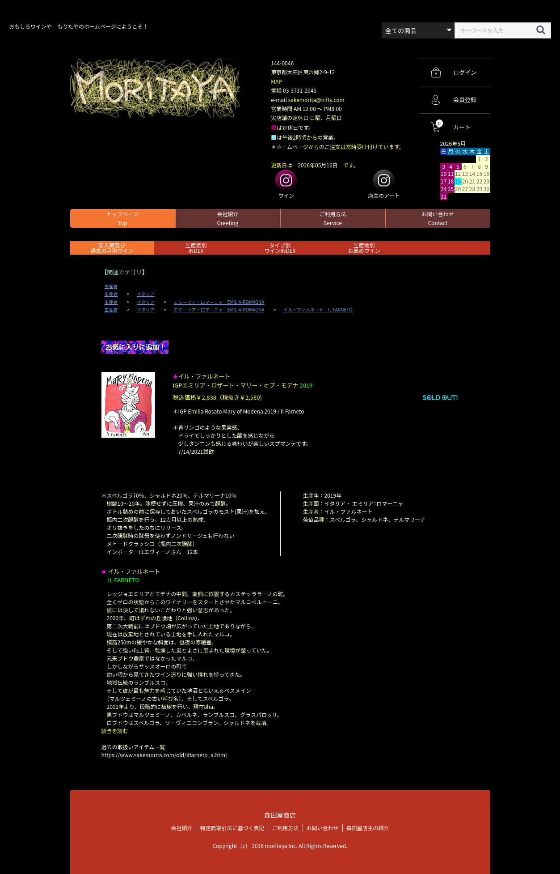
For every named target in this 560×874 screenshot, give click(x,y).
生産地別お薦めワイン (364, 247)
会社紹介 (227, 218)
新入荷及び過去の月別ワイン (111, 247)
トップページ (122, 218)
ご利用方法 (332, 218)
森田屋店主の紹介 (367, 827)
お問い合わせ (437, 218)
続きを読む (114, 730)
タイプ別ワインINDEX (279, 247)
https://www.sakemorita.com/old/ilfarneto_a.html (164, 755)
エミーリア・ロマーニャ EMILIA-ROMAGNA (219, 302)
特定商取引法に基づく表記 (232, 827)
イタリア (146, 294)
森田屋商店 (280, 814)
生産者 (111, 286)
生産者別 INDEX (195, 247)
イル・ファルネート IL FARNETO (317, 310)
